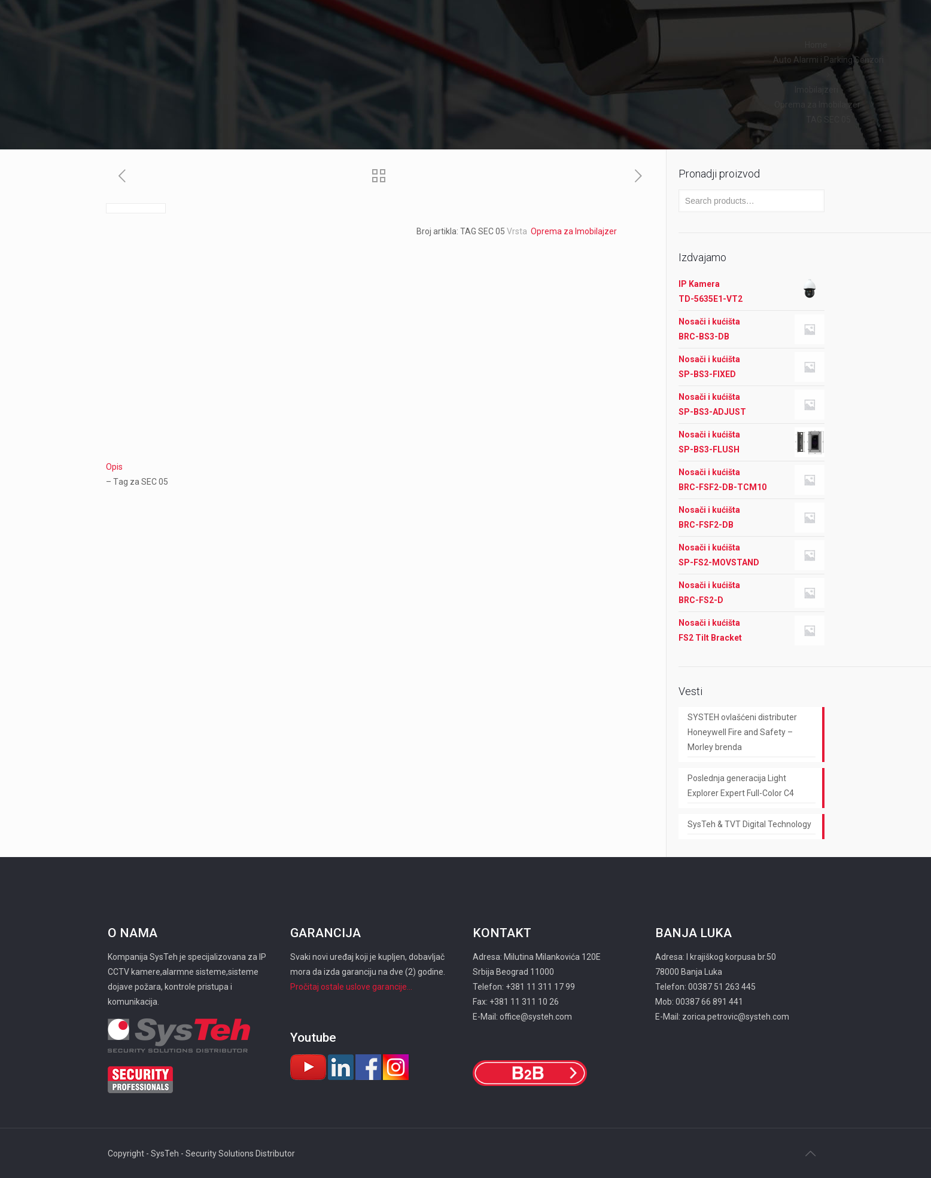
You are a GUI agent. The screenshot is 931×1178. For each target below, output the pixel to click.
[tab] (380, 467)
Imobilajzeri (816, 89)
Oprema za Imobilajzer (816, 104)
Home (816, 45)
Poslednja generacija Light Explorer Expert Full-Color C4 (740, 785)
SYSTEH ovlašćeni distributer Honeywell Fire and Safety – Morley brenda (742, 732)
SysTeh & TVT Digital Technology (749, 824)
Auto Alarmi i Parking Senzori (828, 60)
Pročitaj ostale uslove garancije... (351, 987)
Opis (114, 467)
